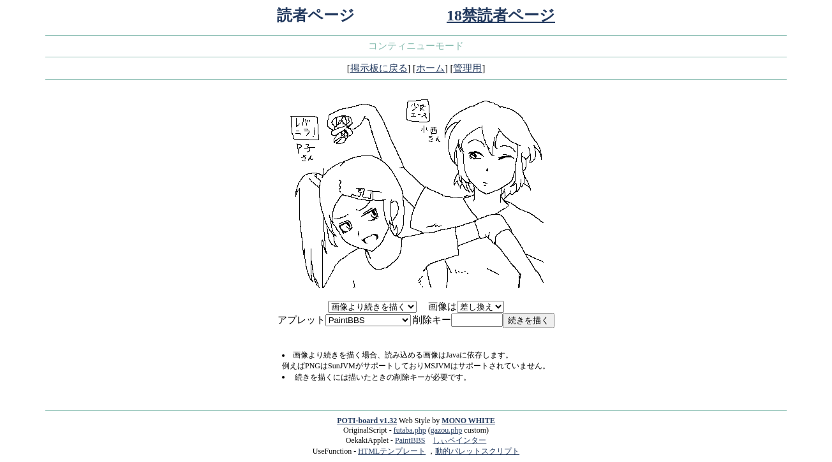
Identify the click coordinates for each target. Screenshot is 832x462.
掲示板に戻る (379, 68)
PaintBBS (410, 440)
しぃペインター (459, 440)
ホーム (430, 68)
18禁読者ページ (501, 15)
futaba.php (410, 430)
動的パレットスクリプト (477, 451)
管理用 (467, 68)
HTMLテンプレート (392, 451)
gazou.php (447, 430)
